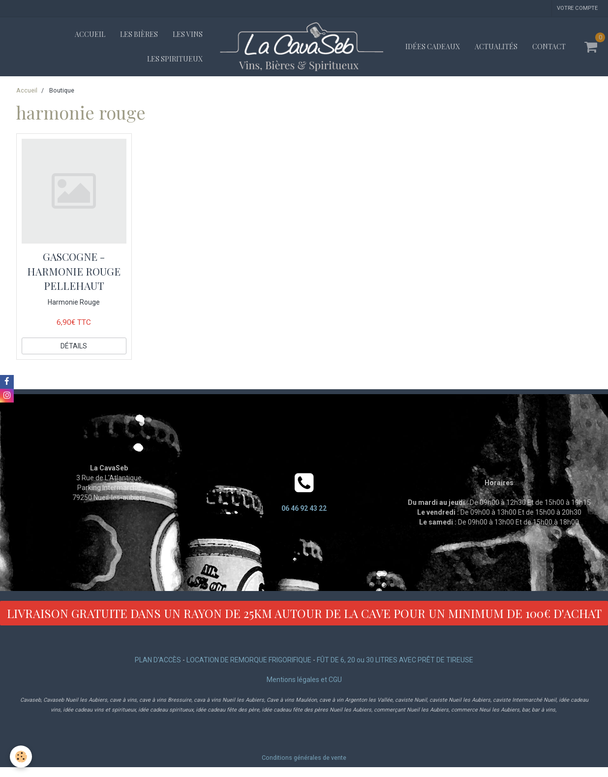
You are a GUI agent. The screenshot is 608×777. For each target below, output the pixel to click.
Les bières (139, 34)
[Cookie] (21, 757)
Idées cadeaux (432, 46)
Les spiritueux (175, 58)
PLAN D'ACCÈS (158, 660)
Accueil (90, 34)
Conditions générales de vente (304, 757)
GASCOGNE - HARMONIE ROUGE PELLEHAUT (74, 270)
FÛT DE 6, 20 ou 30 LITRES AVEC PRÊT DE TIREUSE (395, 660)
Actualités (496, 46)
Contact (549, 46)
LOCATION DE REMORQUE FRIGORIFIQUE (248, 660)
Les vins (188, 34)
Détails (74, 346)
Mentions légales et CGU (304, 680)
